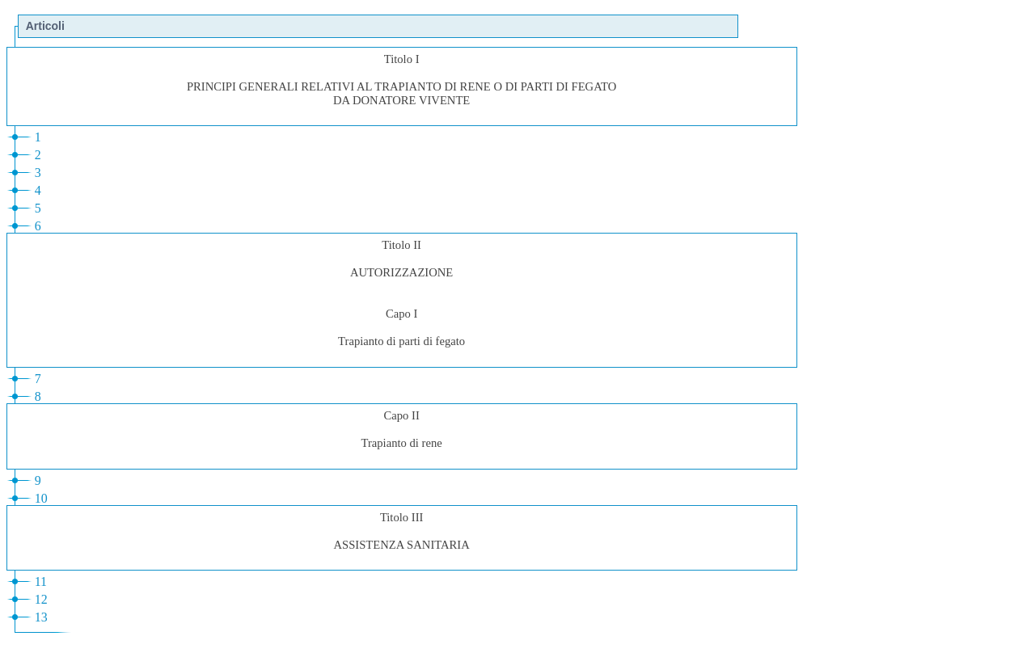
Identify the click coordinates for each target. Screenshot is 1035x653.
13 (41, 617)
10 (41, 498)
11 (41, 581)
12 (41, 599)
